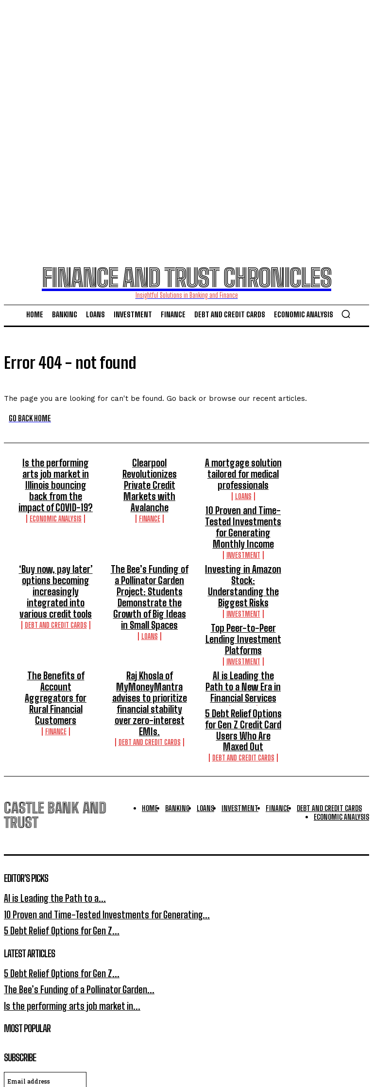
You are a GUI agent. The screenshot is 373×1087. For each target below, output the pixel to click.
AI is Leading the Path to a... (47, 820)
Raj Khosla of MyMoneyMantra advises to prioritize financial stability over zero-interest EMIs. (149, 640)
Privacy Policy (97, 1033)
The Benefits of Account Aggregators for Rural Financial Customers (56, 632)
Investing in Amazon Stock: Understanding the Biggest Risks (243, 560)
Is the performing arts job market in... (62, 917)
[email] (45, 992)
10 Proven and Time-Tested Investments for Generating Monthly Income (149, 515)
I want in (186, 1014)
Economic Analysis (56, 498)
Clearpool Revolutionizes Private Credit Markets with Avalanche (149, 470)
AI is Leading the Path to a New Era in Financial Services (243, 632)
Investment (150, 538)
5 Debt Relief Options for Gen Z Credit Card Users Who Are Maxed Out (243, 662)
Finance (149, 489)
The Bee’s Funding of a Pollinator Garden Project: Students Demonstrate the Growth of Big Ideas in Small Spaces (149, 568)
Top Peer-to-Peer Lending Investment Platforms (243, 595)
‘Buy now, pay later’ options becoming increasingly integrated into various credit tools (55, 564)
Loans (243, 489)
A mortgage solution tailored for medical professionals (243, 470)
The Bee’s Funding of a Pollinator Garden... (69, 903)
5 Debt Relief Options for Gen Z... (54, 848)
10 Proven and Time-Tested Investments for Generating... (91, 834)
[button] (346, 314)
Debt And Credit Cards (56, 587)
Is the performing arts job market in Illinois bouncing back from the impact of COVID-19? (55, 474)
